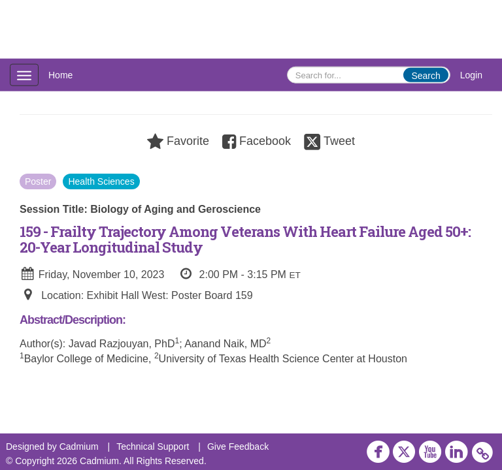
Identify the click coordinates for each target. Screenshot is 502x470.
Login (471, 75)
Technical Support (152, 446)
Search (425, 75)
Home (60, 75)
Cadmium (79, 446)
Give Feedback (238, 446)
